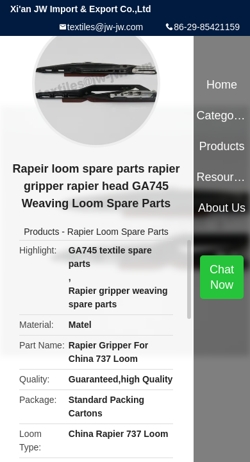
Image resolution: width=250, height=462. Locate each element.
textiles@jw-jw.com (105, 27)
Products (41, 232)
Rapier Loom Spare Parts (118, 232)
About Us (222, 207)
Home (221, 84)
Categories (221, 115)
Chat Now (222, 277)
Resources (221, 177)
